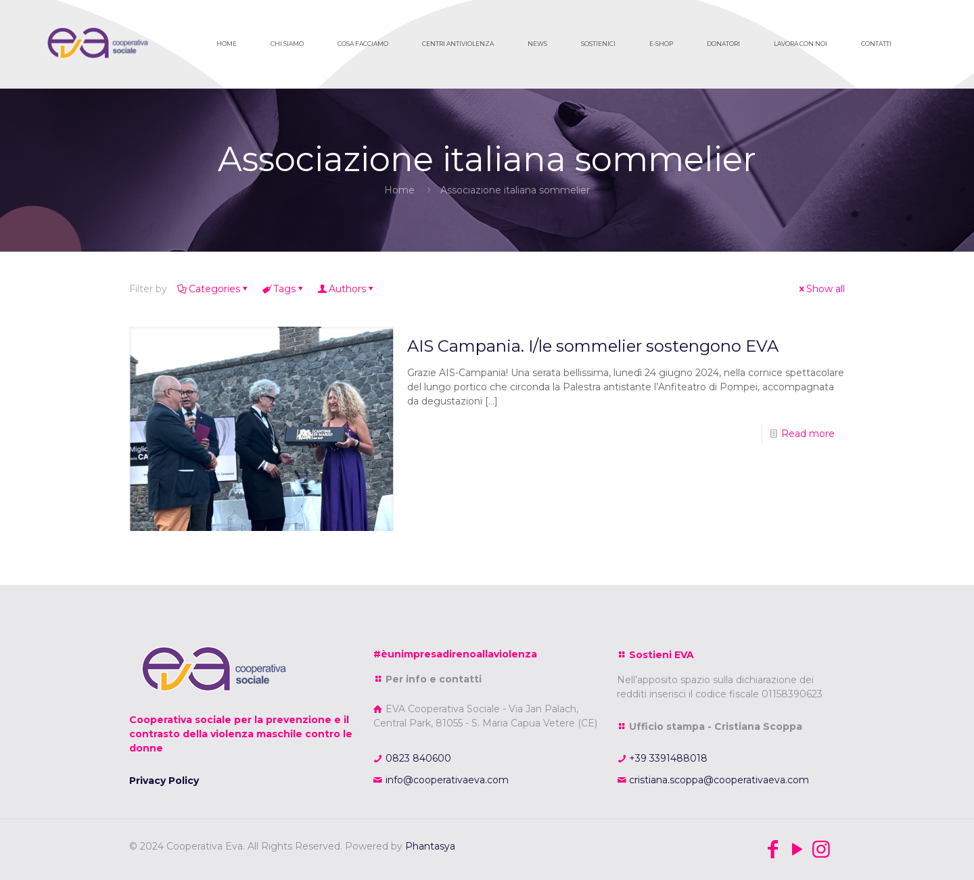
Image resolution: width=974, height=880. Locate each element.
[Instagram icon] (821, 849)
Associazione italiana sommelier (515, 190)
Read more (808, 433)
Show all (821, 289)
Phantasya (430, 846)
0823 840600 (417, 758)
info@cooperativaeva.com (446, 780)
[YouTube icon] (797, 849)
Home (399, 190)
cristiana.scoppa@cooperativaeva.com (717, 780)
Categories (213, 289)
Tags (283, 289)
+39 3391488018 (667, 758)
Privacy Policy (164, 780)
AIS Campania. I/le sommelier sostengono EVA (593, 346)
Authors (346, 289)
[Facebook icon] (772, 849)
